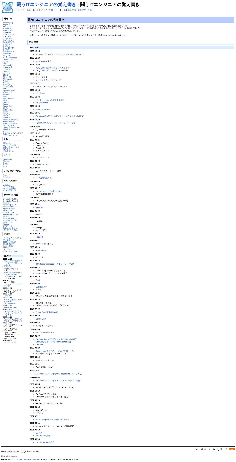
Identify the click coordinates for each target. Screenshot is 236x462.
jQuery (5, 61)
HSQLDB (6, 56)
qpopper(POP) (8, 207)
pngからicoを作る (11, 269)
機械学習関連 (8, 121)
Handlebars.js (8, 52)
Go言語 (6, 50)
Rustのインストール (45, 360)
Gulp (5, 167)
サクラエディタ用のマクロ (14, 238)
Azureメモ (7, 28)
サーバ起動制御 (9, 189)
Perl (4, 89)
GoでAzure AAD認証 (45, 442)
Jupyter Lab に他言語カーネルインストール (55, 351)
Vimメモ (6, 114)
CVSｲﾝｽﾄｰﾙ (7, 226)
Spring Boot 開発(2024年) (47, 312)
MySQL (6, 216)
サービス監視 (8, 187)
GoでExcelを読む (43, 435)
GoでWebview (9, 303)
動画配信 (6, 129)
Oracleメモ (7, 85)
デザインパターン (10, 135)
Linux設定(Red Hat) (11, 199)
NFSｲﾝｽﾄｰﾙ (7, 222)
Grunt (5, 165)
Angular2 (6, 25)
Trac (5, 175)
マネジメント (8, 250)
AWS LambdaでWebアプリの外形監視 (13, 273)
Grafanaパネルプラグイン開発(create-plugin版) (56, 339)
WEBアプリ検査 (9, 145)
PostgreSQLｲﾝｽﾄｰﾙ (10, 214)
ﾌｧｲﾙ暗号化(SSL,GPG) (12, 127)
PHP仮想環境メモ (44, 178)
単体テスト (7, 143)
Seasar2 (6, 102)
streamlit (39, 207)
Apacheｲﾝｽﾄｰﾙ (9, 208)
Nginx (5, 81)
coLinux (6, 203)
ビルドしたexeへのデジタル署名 (13, 300)
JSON (5, 75)
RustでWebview (10, 307)
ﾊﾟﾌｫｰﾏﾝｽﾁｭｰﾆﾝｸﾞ (10, 191)
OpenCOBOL (8, 87)
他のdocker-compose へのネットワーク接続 (55, 264)
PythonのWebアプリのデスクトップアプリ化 (13, 320)
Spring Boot (7, 106)
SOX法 (6, 248)
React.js (6, 94)
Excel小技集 (8, 246)
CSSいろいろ (8, 34)
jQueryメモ (7, 73)
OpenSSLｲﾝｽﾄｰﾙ (9, 220)
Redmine (6, 177)
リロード (53, 10)
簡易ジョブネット (10, 123)
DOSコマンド (8, 40)
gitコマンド (7, 44)
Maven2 (6, 161)
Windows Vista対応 (10, 119)
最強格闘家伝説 (9, 242)
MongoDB (7, 77)
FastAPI (39, 237)
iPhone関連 (7, 67)
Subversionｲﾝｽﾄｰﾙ (10, 228)
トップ (21, 10)
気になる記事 (8, 244)
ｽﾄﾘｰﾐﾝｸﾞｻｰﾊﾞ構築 (10, 230)
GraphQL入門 (8, 48)
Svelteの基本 (41, 287)
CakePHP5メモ (42, 164)
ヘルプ (91, 10)
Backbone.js (8, 30)
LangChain (8, 296)
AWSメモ (7, 27)
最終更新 (82, 10)
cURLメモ (7, 36)
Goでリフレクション (45, 332)
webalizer (7, 185)
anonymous (13, 456)
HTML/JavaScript (10, 58)
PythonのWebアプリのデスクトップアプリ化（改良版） (13, 313)
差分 (30, 10)
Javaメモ (7, 69)
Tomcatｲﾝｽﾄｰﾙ (8, 212)
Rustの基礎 (41, 250)
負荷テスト (7, 149)
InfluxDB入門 (8, 65)
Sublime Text (8, 110)
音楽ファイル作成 (10, 252)
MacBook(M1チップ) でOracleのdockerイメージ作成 (59, 374)
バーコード (7, 131)
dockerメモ (7, 38)
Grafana (6, 46)
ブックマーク (8, 240)
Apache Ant (7, 159)
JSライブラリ (8, 60)
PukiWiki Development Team (30, 459)
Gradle (5, 163)
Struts (5, 108)
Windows (6, 118)
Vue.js (5, 116)
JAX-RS (6, 71)
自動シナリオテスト (11, 147)
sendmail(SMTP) (9, 205)
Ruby (5, 96)
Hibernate (7, 54)
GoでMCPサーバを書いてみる (49, 191)
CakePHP (7, 32)
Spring (5, 104)
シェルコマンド (9, 125)
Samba (6, 224)
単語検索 (71, 10)
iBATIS (5, 63)
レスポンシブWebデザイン (14, 133)
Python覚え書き (9, 90)
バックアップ (40, 10)
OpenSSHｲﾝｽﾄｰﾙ (9, 218)
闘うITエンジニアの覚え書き (46, 4)
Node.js (6, 83)
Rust (5, 100)
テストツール (8, 151)
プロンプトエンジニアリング (13, 285)
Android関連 (8, 23)
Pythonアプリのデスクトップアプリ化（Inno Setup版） (13, 263)
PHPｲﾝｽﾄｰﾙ (7, 210)
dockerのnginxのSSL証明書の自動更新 (53, 419)
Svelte (5, 112)
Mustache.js (8, 79)
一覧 (64, 10)
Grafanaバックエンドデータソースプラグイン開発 (58, 380)
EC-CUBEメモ (9, 42)
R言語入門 (7, 92)
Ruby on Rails (8, 98)
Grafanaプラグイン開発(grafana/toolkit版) (54, 342)
